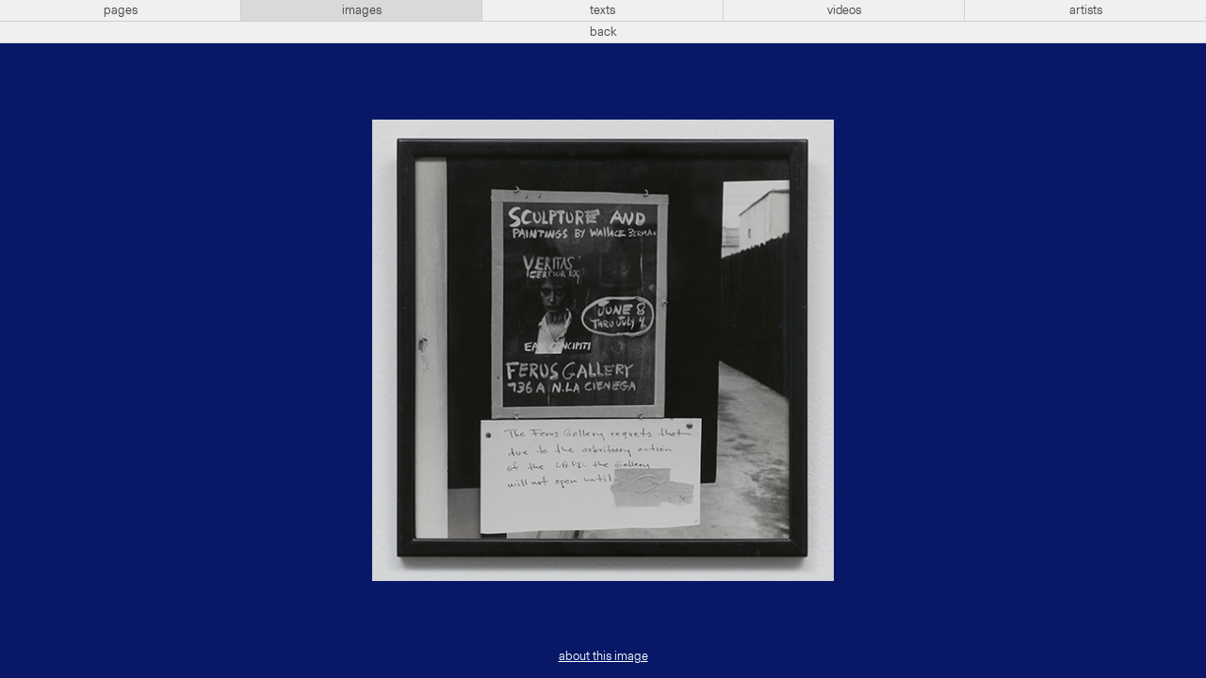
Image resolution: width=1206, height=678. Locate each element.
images (362, 10)
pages (121, 10)
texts (602, 10)
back (603, 32)
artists (1085, 10)
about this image (603, 656)
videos (844, 10)
